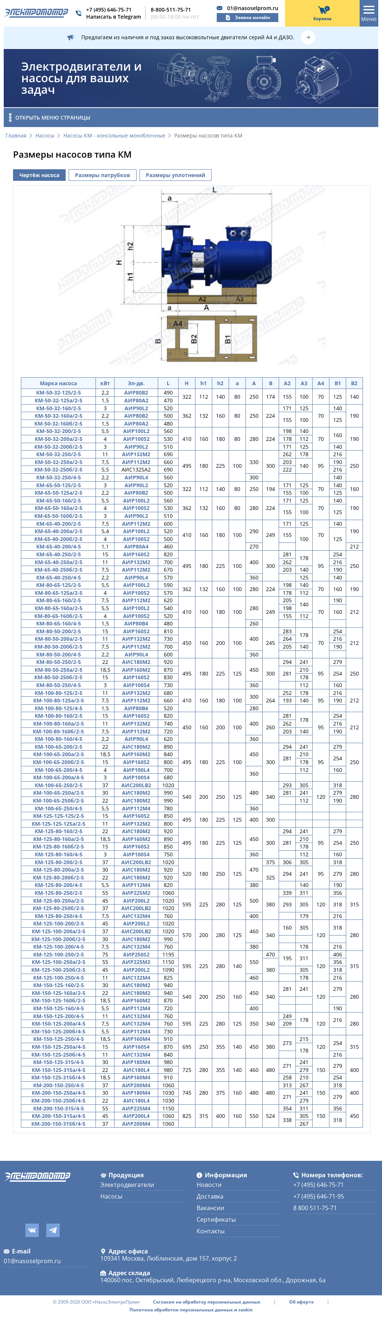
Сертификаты (216, 1219)
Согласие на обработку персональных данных (206, 1302)
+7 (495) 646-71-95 (318, 1196)
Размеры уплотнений (175, 175)
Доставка (210, 1196)
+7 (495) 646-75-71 (109, 9)
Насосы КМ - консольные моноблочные (114, 136)
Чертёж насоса (39, 175)
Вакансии (210, 1208)
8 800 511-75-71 (315, 1208)
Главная (16, 136)
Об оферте (301, 1302)
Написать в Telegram (113, 16)
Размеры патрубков (102, 175)
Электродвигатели (127, 1185)
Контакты (211, 1231)
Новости (209, 1185)
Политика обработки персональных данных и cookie (191, 1310)
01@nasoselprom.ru (252, 8)
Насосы (44, 136)
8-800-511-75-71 (171, 9)
